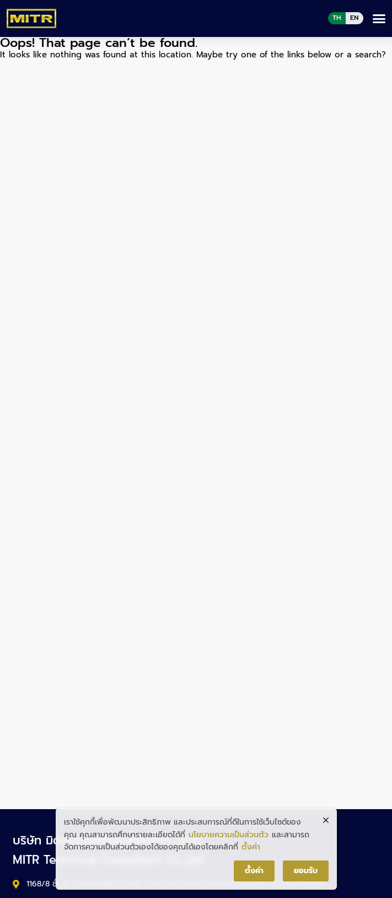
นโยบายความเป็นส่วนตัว (229, 835)
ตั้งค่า (250, 847)
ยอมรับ (306, 870)
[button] (379, 18)
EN (354, 18)
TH (336, 18)
